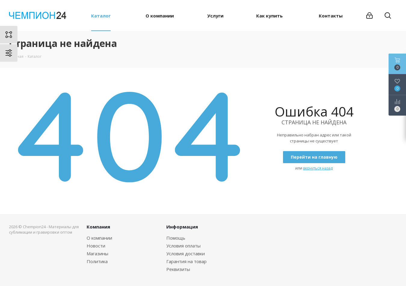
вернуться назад (318, 168)
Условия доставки (185, 253)
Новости (96, 246)
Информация (182, 227)
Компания (98, 227)
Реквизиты (178, 269)
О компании (99, 238)
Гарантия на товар (186, 261)
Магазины (97, 253)
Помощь (175, 238)
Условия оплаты (183, 246)
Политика (97, 261)
